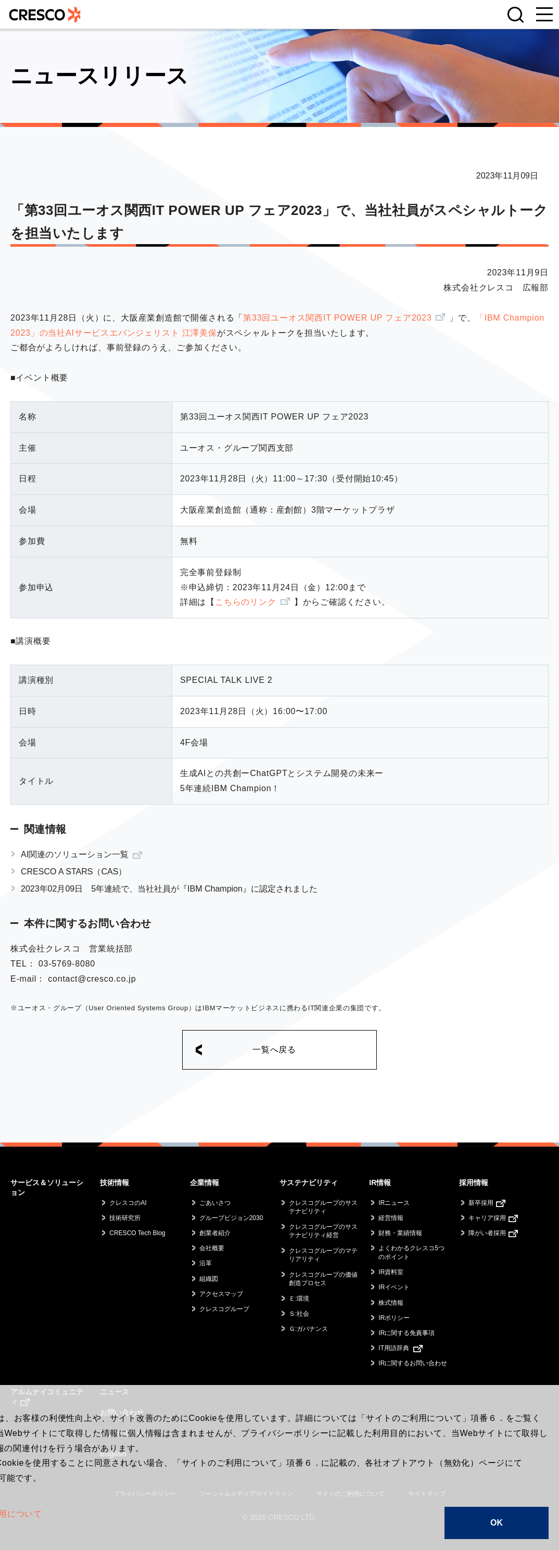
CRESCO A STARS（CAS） (73, 871)
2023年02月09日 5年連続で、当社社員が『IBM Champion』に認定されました (169, 888)
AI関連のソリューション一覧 (75, 854)
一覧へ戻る (274, 1049)
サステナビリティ (309, 1182)
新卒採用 (480, 1202)
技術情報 (114, 1182)
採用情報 (473, 1182)
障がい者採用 (487, 1233)
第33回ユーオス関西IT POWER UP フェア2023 (337, 317)
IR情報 (380, 1182)
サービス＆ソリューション (46, 1187)
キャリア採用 (487, 1218)
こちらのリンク (245, 602)
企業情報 (204, 1182)
